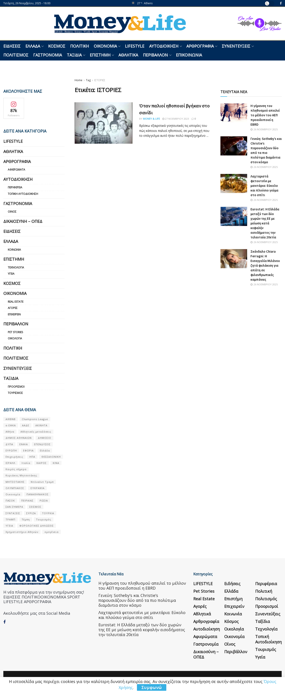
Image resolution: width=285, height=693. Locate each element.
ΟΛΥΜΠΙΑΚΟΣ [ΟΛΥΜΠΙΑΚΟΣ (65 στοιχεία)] (15, 488)
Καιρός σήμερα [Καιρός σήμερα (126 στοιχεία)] (16, 469)
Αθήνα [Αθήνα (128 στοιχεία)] (10, 431)
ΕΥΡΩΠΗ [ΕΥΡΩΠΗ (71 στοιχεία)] (11, 450)
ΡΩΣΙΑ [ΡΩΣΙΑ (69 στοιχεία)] (44, 500)
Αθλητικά (128, 55)
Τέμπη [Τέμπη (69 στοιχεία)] (26, 519)
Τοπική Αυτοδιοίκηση (23, 194)
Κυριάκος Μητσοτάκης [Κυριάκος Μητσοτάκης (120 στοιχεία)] (21, 475)
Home (78, 80)
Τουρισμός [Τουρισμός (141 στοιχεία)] (43, 519)
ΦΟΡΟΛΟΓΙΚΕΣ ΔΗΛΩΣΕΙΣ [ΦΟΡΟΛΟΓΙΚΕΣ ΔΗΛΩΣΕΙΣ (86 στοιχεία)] (36, 525)
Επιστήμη (100, 55)
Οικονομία (105, 46)
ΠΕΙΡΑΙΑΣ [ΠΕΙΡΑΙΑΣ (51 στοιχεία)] (27, 500)
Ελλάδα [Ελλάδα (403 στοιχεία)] (45, 450)
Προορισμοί (16, 387)
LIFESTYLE (134, 46)
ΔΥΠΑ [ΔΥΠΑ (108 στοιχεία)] (9, 444)
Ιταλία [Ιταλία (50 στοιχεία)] (26, 463)
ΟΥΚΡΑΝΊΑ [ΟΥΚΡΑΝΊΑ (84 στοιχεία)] (37, 488)
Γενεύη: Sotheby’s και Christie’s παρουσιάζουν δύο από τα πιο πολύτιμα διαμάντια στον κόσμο (137, 600)
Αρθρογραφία (200, 46)
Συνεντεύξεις (236, 46)
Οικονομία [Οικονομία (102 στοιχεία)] (13, 494)
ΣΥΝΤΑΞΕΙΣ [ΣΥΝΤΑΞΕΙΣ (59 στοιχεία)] (13, 513)
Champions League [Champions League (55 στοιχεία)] (35, 419)
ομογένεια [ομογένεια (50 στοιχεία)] (52, 532)
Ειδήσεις (11, 46)
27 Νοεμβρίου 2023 (175, 118)
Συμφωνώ (151, 687)
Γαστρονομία (47, 55)
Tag (88, 80)
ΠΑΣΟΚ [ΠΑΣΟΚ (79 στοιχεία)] (10, 500)
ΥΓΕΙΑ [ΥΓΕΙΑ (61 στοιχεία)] (9, 525)
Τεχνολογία (16, 267)
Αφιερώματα (16, 169)
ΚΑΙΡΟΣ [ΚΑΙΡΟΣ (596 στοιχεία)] (42, 463)
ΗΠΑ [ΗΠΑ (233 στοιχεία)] (32, 456)
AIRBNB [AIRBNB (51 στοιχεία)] (11, 419)
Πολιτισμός (15, 55)
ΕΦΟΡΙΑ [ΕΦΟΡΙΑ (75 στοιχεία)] (28, 450)
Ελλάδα (32, 46)
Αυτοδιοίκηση (163, 46)
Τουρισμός (15, 393)
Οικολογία (15, 338)
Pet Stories (15, 332)
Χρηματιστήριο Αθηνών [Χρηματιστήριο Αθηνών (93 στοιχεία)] (22, 532)
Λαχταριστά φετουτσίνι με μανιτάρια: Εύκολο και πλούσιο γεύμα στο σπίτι (264, 185)
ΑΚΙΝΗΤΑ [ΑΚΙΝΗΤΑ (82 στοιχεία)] (41, 425)
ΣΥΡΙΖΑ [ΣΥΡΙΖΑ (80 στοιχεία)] (31, 513)
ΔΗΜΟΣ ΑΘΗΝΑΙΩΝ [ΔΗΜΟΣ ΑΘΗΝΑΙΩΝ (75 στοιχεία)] (19, 437)
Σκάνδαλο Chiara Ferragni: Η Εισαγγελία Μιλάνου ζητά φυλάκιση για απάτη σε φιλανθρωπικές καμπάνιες (265, 265)
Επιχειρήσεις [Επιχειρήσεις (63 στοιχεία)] (14, 456)
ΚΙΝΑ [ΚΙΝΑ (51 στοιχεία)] (56, 463)
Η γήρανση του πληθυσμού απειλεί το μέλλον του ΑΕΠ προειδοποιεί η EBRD (265, 115)
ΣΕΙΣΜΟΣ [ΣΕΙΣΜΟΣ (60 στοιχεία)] (35, 506)
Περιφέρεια (15, 187)
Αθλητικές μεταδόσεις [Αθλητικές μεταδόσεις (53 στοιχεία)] (35, 431)
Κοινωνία (14, 250)
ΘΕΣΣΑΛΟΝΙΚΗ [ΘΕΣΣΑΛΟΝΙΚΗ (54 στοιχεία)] (51, 456)
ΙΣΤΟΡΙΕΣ (99, 80)
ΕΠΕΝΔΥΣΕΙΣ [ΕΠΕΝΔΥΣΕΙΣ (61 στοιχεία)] (42, 444)
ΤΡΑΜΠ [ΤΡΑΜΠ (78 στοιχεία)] (10, 519)
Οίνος (12, 212)
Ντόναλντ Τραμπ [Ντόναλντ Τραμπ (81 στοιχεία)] (42, 481)
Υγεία (11, 274)
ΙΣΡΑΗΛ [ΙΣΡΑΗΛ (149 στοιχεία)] (10, 463)
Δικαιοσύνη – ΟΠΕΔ (22, 221)
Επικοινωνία (189, 55)
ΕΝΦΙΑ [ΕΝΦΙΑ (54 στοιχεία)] (23, 444)
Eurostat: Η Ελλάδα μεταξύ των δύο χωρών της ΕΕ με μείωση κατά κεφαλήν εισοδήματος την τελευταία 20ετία (264, 223)
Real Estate (15, 302)
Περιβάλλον (155, 55)
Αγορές (13, 308)
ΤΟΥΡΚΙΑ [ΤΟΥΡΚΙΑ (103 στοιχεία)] (48, 513)
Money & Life (151, 118)
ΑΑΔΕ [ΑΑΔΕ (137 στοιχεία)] (25, 425)
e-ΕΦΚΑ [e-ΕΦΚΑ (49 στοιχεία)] (11, 425)
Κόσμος (56, 46)
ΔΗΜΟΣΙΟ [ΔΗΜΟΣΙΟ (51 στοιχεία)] (44, 437)
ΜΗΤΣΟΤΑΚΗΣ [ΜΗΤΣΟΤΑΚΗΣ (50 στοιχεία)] (15, 481)
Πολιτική (79, 46)
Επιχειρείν (14, 314)
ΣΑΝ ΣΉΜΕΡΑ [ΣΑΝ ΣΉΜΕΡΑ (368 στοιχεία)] (14, 506)
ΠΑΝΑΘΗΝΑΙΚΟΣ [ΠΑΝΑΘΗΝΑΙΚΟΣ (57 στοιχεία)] (37, 494)
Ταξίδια (74, 55)
